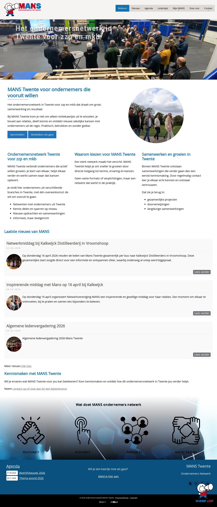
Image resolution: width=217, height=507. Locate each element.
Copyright (133, 498)
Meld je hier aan (108, 476)
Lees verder (201, 272)
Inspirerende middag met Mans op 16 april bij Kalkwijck (54, 284)
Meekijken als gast (42, 134)
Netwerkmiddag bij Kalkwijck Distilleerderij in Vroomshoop (57, 243)
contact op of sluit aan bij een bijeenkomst (40, 389)
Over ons (194, 8)
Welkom (122, 8)
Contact (208, 9)
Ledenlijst (163, 8)
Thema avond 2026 (31, 478)
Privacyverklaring (121, 498)
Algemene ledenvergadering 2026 (35, 325)
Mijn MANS (179, 9)
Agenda (149, 8)
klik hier (26, 366)
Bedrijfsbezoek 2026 (32, 473)
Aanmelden (17, 134)
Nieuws (136, 8)
